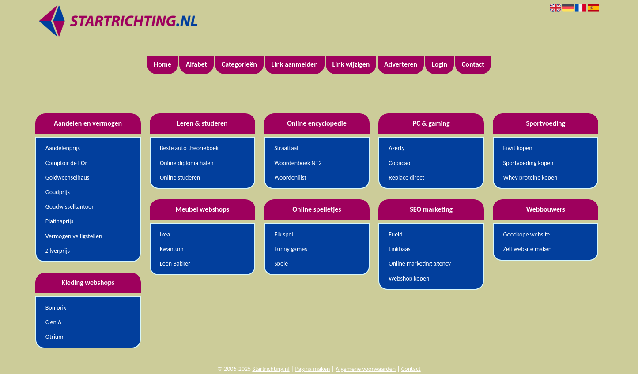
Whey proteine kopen (530, 177)
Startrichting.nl (270, 369)
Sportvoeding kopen (528, 163)
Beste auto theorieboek (189, 148)
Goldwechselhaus (67, 177)
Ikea (165, 234)
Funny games (290, 249)
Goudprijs (57, 192)
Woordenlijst (290, 177)
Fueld (395, 234)
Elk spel (283, 234)
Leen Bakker (175, 263)
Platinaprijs (59, 221)
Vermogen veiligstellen (73, 236)
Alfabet (196, 64)
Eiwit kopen (517, 148)
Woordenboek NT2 (297, 163)
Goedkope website (526, 234)
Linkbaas (399, 249)
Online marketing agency (420, 263)
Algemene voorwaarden (366, 369)
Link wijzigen (351, 64)
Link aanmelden (295, 64)
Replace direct (406, 177)
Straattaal (286, 148)
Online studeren (180, 177)
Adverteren (400, 64)
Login (439, 64)
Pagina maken (312, 369)
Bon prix (55, 307)
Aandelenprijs (62, 148)
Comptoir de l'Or (66, 163)
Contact (473, 64)
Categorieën (239, 64)
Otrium (54, 336)
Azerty (396, 148)
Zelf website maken (527, 249)
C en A (53, 322)
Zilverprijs (57, 250)
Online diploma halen (187, 163)
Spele (281, 263)
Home (162, 64)
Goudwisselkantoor (69, 206)
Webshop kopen (409, 278)
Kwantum (172, 249)
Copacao (399, 163)
